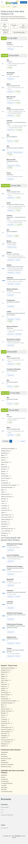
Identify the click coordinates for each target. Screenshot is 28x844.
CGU (2, 809)
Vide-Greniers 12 (5, 26)
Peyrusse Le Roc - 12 (6, 510)
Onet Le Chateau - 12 (6, 478)
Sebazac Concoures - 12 (7, 496)
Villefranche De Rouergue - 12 (9, 448)
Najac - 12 (3, 489)
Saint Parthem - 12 (6, 462)
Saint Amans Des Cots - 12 (8, 528)
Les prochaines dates (19, 32)
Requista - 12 (4, 457)
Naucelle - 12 (4, 535)
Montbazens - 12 (5, 533)
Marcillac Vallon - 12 (6, 494)
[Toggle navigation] (2, 2)
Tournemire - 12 (5, 505)
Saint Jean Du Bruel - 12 (7, 517)
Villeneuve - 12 (5, 469)
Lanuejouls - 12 (5, 508)
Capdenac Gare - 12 (6, 451)
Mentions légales (5, 807)
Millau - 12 (4, 464)
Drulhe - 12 (4, 512)
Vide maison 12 (23, 26)
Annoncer (23, 2)
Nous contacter (4, 827)
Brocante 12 (14, 26)
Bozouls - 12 (4, 480)
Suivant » (23, 441)
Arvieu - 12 (4, 492)
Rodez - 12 (4, 460)
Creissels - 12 (4, 526)
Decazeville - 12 (5, 467)
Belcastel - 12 (4, 499)
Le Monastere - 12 (6, 483)
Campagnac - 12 (5, 524)
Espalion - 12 (4, 471)
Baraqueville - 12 (5, 453)
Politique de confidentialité (7, 815)
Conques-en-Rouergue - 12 (8, 487)
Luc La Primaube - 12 (6, 531)
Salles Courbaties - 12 (7, 519)
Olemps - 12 (4, 473)
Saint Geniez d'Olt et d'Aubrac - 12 (10, 485)
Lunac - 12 (4, 503)
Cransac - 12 (4, 501)
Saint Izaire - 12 (5, 521)
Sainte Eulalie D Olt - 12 (7, 515)
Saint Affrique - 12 (6, 476)
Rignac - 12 (4, 455)
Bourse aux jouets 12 (6, 31)
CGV (2, 812)
